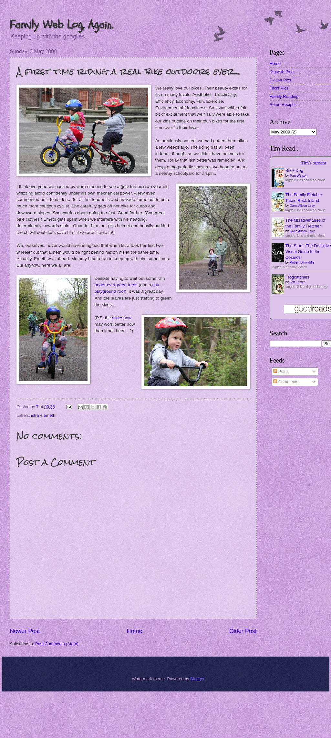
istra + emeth (43, 415)
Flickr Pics (279, 88)
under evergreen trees (116, 284)
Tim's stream (313, 162)
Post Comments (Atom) (56, 643)
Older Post (243, 631)
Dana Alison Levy (302, 205)
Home (134, 631)
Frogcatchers (297, 277)
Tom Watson (298, 175)
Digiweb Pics (282, 71)
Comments (285, 381)
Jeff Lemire (297, 282)
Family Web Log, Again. (61, 25)
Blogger (197, 678)
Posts (281, 371)
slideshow (121, 317)
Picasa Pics (280, 80)
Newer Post (25, 631)
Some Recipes (283, 104)
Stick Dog (294, 170)
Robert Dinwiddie (302, 262)
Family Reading (284, 96)
